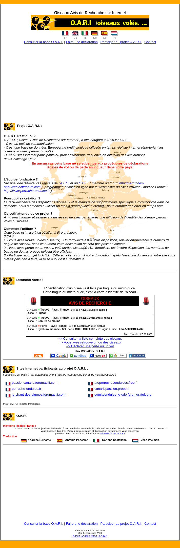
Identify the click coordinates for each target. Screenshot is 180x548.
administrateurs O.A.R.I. (113, 433)
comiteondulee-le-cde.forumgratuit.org (122, 394)
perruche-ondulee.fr (26, 389)
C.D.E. (84, 183)
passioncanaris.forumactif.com (34, 382)
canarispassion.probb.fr (112, 389)
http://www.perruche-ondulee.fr (27, 191)
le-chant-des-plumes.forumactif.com (39, 394)
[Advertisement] (90, 86)
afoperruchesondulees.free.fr (115, 382)
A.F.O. (64, 183)
